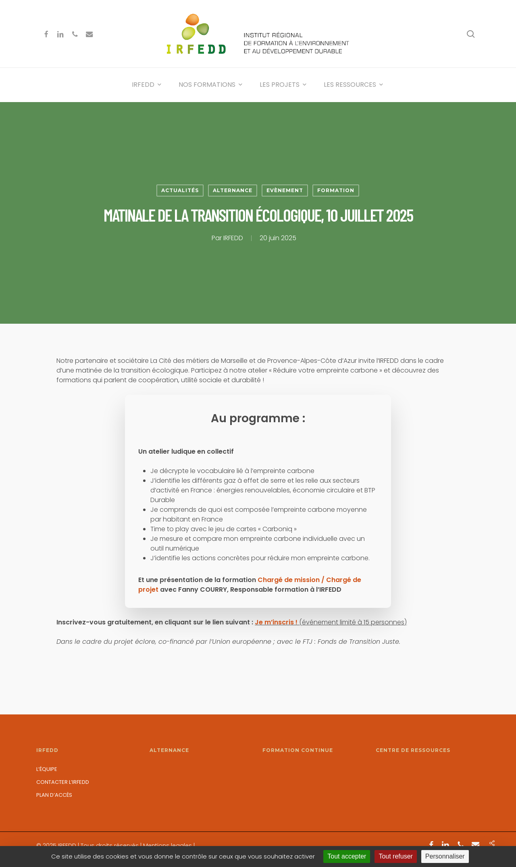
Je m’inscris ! (277, 622)
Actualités (180, 190)
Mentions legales (167, 846)
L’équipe (46, 769)
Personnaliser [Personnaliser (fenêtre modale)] (445, 856)
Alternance (232, 190)
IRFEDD (233, 238)
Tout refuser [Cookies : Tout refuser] (395, 856)
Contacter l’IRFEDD (62, 782)
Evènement (284, 190)
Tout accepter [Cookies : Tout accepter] (346, 856)
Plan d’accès (54, 795)
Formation (335, 190)
